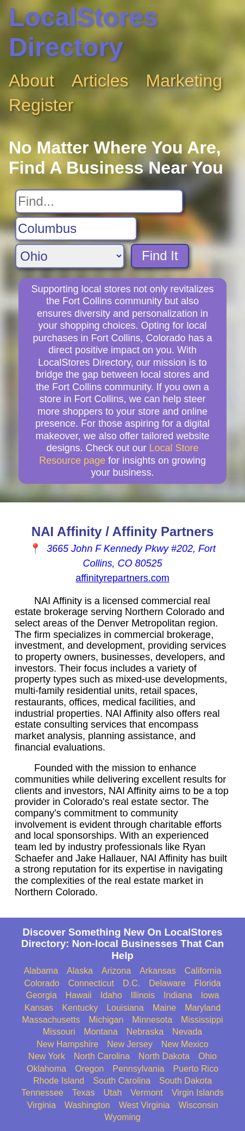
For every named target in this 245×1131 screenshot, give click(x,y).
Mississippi (202, 1019)
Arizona (116, 970)
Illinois (143, 995)
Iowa (210, 995)
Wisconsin (198, 1105)
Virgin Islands (198, 1092)
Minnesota (152, 1019)
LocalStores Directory (83, 32)
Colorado (42, 983)
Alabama (41, 970)
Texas (83, 1092)
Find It (160, 255)
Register (41, 105)
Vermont (146, 1092)
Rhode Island (58, 1080)
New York (46, 1056)
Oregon (89, 1068)
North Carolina (102, 1056)
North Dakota (164, 1056)
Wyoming (122, 1117)
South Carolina (121, 1080)
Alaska (80, 970)
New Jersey (130, 1044)
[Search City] (76, 229)
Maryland (203, 1007)
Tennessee (42, 1092)
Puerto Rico (195, 1068)
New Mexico (185, 1044)
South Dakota (185, 1080)
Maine (165, 1007)
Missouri (59, 1031)
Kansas (38, 1007)
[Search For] (99, 201)
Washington (87, 1105)
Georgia (41, 995)
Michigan (106, 1019)
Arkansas (158, 970)
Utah (113, 1092)
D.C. (131, 983)
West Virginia (144, 1105)
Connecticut (91, 983)
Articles (100, 80)
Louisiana (125, 1007)
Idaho (111, 995)
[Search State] (69, 256)
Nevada (187, 1031)
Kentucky (80, 1007)
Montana (100, 1031)
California (203, 970)
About (31, 80)
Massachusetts (51, 1019)
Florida (207, 983)
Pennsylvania (138, 1068)
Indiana (178, 995)
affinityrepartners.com (122, 578)
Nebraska (145, 1031)
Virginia (41, 1105)
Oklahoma (46, 1068)
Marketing (184, 80)
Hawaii (79, 995)
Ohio (207, 1056)
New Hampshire (67, 1044)
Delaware (167, 983)
